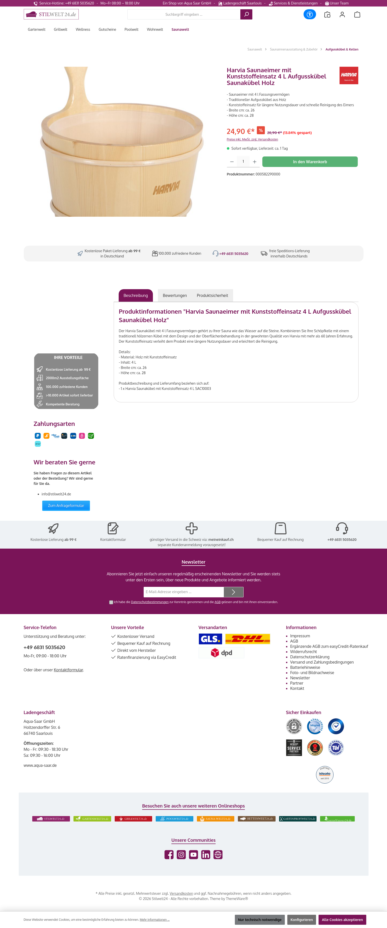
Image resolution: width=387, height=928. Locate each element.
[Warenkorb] (357, 14)
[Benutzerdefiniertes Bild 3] (336, 726)
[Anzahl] (243, 161)
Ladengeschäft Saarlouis (240, 3)
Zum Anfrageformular (66, 505)
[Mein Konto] (342, 14)
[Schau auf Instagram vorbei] (181, 854)
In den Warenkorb (310, 161)
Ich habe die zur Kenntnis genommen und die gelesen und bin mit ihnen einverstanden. (196, 602)
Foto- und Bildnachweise (312, 672)
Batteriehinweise (305, 667)
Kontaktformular (113, 539)
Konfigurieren (302, 920)
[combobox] (184, 14)
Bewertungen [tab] (175, 295)
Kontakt (297, 688)
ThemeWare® (237, 899)
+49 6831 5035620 (233, 253)
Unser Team (337, 3)
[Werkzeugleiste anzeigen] (310, 14)
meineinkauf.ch (221, 539)
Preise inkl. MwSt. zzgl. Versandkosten (252, 139)
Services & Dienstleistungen (293, 3)
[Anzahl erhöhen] (255, 161)
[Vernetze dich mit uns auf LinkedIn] (205, 854)
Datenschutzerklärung (310, 656)
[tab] (136, 295)
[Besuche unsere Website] (218, 854)
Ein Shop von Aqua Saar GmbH (187, 3)
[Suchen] (246, 14)
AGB (218, 602)
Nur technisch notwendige (260, 920)
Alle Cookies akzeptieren (342, 920)
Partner (297, 683)
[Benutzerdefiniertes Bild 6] (336, 748)
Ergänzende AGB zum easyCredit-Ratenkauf (329, 646)
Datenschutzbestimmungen (149, 602)
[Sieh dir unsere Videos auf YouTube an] (193, 854)
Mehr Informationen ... (154, 920)
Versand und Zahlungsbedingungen (322, 662)
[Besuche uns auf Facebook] (169, 854)
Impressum (300, 635)
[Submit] (234, 592)
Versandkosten (181, 893)
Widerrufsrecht (303, 651)
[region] (123, 142)
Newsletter (300, 677)
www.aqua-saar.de (40, 765)
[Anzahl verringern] (232, 161)
